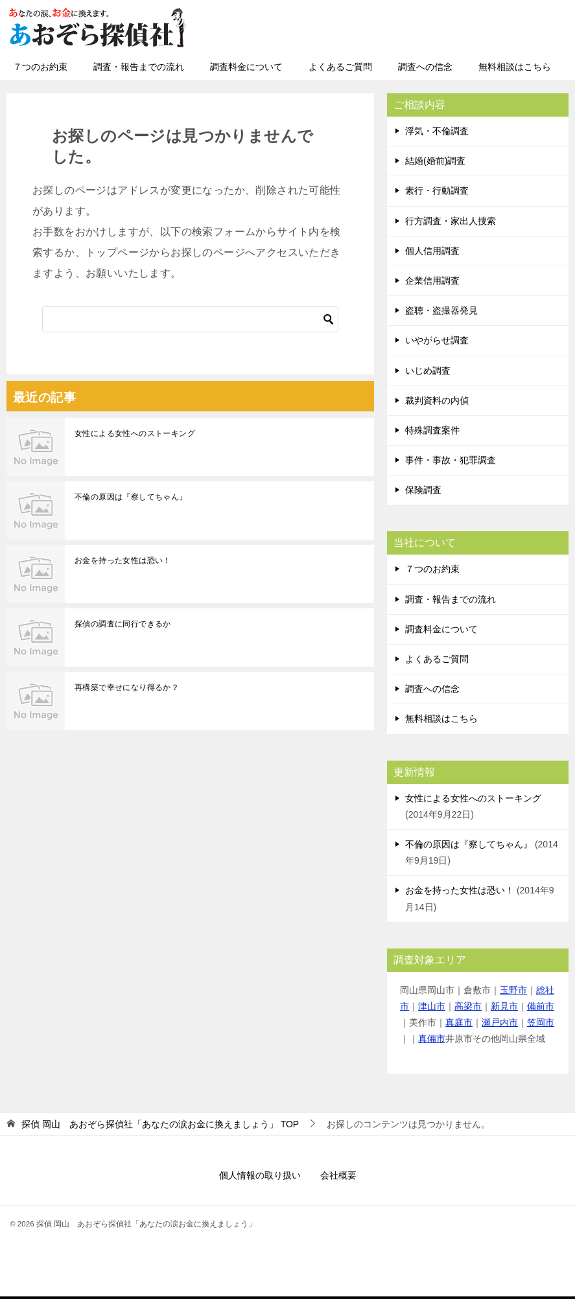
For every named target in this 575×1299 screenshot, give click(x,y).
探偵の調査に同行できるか (123, 623)
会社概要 (338, 1175)
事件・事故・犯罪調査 (450, 460)
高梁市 (468, 1006)
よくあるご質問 (340, 67)
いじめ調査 (428, 370)
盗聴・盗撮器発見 (441, 310)
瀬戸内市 (500, 1022)
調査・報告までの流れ (138, 67)
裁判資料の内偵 (437, 400)
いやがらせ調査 (437, 340)
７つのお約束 (40, 67)
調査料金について (246, 67)
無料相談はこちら (514, 67)
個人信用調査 (432, 251)
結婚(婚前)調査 (435, 160)
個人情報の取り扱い (260, 1175)
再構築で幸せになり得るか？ (127, 687)
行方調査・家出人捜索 (450, 221)
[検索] (190, 319)
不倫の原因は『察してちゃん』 (131, 496)
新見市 (504, 1006)
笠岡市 (540, 1022)
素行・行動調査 (437, 190)
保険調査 (423, 490)
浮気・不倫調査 (437, 131)
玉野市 (513, 990)
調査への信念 (425, 67)
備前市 (540, 1006)
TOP (160, 1124)
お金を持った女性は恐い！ (123, 560)
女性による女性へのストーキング (135, 433)
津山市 (431, 1006)
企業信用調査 (432, 280)
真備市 (431, 1038)
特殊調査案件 (432, 430)
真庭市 (459, 1022)
